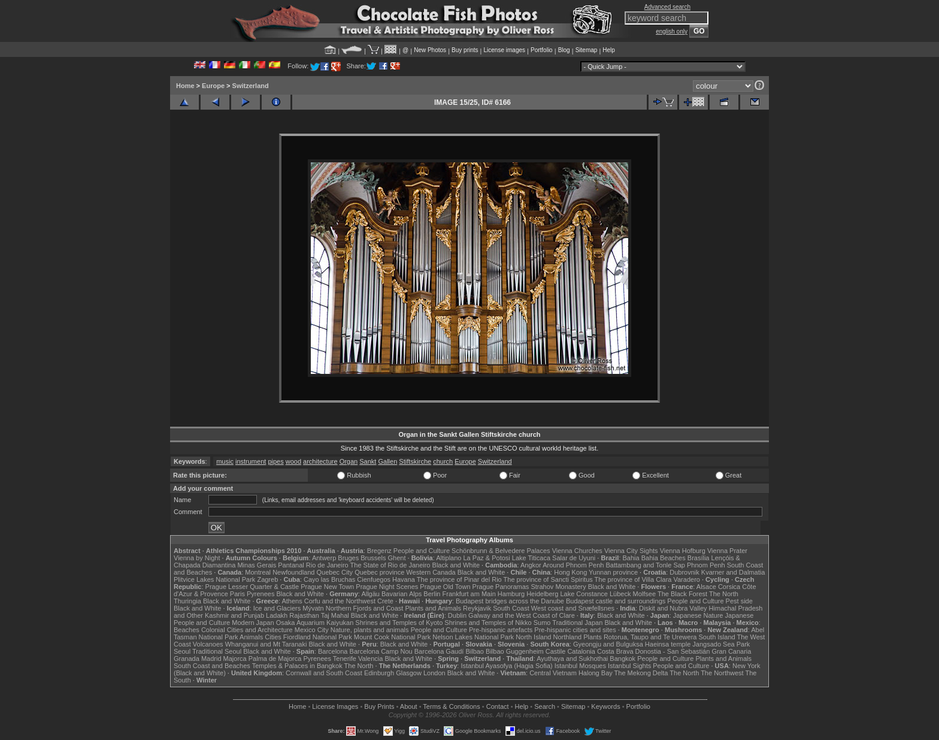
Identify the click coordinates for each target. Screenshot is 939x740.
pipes (275, 461)
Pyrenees (260, 593)
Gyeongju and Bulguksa (608, 644)
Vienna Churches (577, 550)
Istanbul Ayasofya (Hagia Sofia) (506, 665)
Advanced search (667, 7)
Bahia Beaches (663, 557)
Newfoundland (293, 572)
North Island (533, 637)
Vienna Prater (727, 550)
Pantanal (291, 565)
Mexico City (312, 629)
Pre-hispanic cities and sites (575, 629)
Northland (567, 637)
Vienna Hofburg (682, 550)
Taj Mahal (335, 615)
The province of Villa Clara (633, 579)
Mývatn (312, 608)
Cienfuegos (373, 579)
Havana (403, 579)
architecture (320, 461)
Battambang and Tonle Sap (645, 565)
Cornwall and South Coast (324, 672)
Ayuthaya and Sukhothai (572, 658)
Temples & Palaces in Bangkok (297, 665)
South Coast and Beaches (212, 665)
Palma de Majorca (275, 658)
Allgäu (370, 593)
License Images (335, 706)
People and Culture (421, 550)
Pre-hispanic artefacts (500, 629)
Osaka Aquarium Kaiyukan (315, 622)
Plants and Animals (433, 608)
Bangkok (622, 658)
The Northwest (722, 672)
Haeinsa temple (667, 644)
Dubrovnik (684, 572)
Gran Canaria (731, 651)
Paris (237, 593)
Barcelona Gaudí (439, 651)
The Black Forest (682, 593)
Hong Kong (570, 572)
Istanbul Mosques (580, 665)
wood (293, 461)
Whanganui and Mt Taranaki (266, 644)
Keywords (605, 706)
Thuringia (187, 601)
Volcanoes (208, 644)
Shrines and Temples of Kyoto (399, 622)
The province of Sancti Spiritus (548, 579)
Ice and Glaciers (277, 608)
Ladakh (276, 615)
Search (544, 706)
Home (185, 85)
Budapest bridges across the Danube (510, 601)
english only (671, 31)
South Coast (511, 608)
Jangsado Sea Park (721, 644)
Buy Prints (379, 706)
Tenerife (344, 658)
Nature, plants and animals (370, 629)
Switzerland (250, 85)
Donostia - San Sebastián (672, 651)
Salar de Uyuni (573, 557)
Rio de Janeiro (327, 565)
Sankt (367, 461)
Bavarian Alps (401, 593)
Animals (251, 637)
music (225, 461)
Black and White (456, 565)
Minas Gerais (256, 565)
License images (504, 50)
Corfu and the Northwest (339, 601)
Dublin (457, 615)
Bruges (348, 557)
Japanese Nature (698, 615)
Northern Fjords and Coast (365, 608)
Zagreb (267, 579)
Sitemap (586, 50)
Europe (213, 85)
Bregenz (379, 550)
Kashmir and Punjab (234, 615)
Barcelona (333, 651)
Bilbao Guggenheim (515, 651)
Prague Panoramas (500, 586)
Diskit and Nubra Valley (673, 608)
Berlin (431, 593)
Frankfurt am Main (469, 593)
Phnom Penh (706, 565)
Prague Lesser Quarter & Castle (252, 586)
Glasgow (409, 672)
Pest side (739, 601)
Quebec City (335, 572)
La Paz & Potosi (487, 557)
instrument (250, 461)
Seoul (182, 651)
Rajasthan (304, 615)
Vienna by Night (197, 557)
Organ (349, 461)
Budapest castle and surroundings (615, 601)
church (443, 461)
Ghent (397, 557)
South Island (717, 637)
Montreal (258, 572)
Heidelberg (542, 593)
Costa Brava (615, 651)
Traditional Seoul (216, 651)
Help (608, 50)
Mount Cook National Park (392, 637)
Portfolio (542, 50)
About (408, 706)
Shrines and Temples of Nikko (487, 622)
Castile (556, 651)
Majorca (235, 658)
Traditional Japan (577, 622)
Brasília (698, 557)
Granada (186, 658)
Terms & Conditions (451, 706)
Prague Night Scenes (387, 586)
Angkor (530, 565)
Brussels (373, 557)
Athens (291, 601)
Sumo (542, 622)
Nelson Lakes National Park (473, 637)
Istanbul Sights (629, 665)
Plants (592, 637)
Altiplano (448, 557)
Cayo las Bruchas (329, 579)
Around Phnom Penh (573, 565)
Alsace (706, 586)
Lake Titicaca (531, 557)
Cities (273, 637)
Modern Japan (253, 622)
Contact (497, 706)
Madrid (211, 658)
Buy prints (465, 50)
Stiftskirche (415, 461)
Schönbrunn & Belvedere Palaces (501, 550)
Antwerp (324, 557)
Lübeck (620, 593)
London (434, 672)
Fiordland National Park (317, 637)
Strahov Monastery (558, 586)
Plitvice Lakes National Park (214, 579)
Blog (564, 50)
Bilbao (474, 651)
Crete (385, 601)
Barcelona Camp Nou (381, 651)
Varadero (686, 579)
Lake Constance (584, 593)
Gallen (387, 461)
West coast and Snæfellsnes (572, 608)
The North (723, 593)
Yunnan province (613, 572)
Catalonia (581, 651)
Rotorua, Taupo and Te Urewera (650, 637)
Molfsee (644, 593)
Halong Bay (595, 672)
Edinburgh (379, 672)
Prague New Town (327, 586)
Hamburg (511, 593)
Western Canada (430, 572)
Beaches (186, 629)
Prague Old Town (445, 586)
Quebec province (379, 572)
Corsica (729, 586)
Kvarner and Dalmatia (733, 572)
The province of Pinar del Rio (459, 579)
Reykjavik (477, 608)
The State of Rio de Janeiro (390, 565)
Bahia (631, 557)
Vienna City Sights (631, 550)
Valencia (370, 658)
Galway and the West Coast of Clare (521, 615)
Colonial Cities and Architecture (247, 629)
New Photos (430, 50)
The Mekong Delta (641, 672)
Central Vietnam (553, 672)
